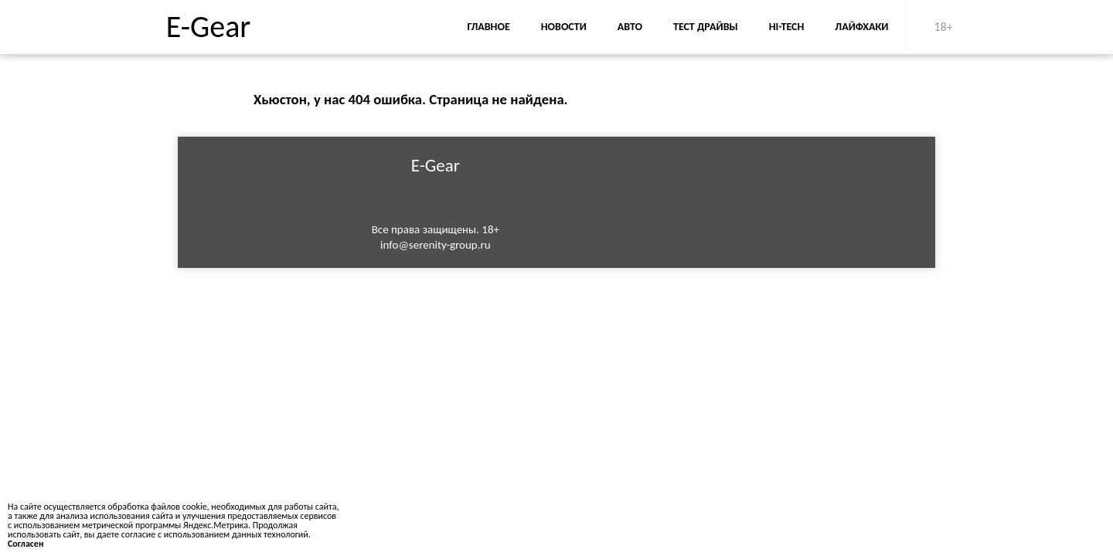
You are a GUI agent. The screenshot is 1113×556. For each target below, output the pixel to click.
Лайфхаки (861, 26)
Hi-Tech (787, 26)
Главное (488, 26)
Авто (630, 26)
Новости (564, 26)
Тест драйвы (705, 26)
